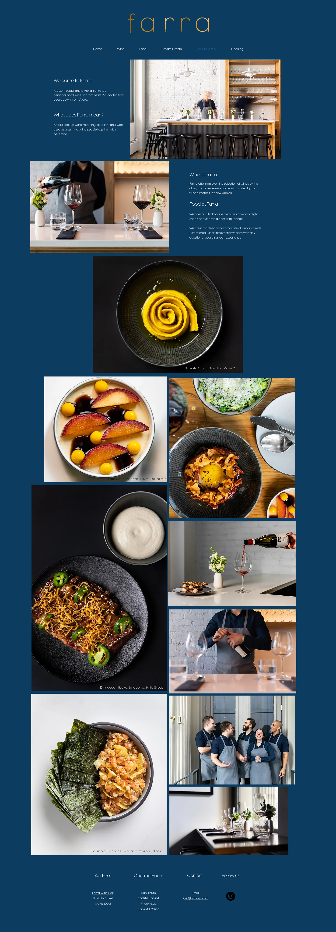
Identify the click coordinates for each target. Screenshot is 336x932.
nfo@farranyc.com (196, 898)
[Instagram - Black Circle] (230, 896)
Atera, (88, 90)
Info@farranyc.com (229, 233)
